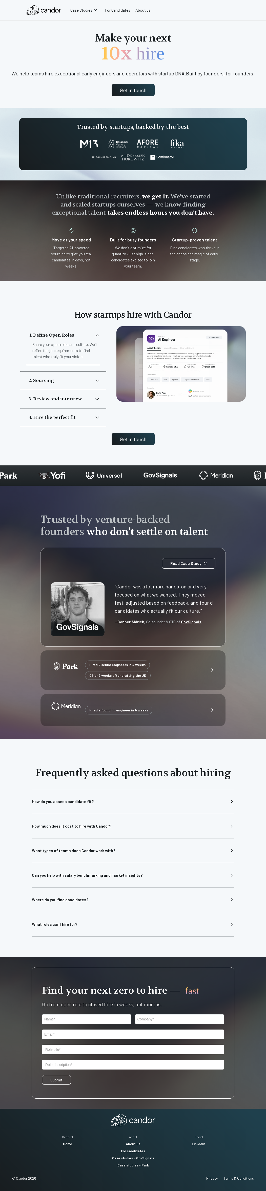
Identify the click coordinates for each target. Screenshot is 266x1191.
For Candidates (117, 10)
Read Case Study (188, 563)
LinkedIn (198, 1144)
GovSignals (191, 621)
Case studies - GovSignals (133, 1158)
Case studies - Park (133, 1165)
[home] (44, 10)
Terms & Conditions (239, 1178)
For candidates (133, 1151)
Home (67, 1144)
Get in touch (133, 90)
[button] (85, 10)
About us (143, 10)
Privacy (212, 1178)
